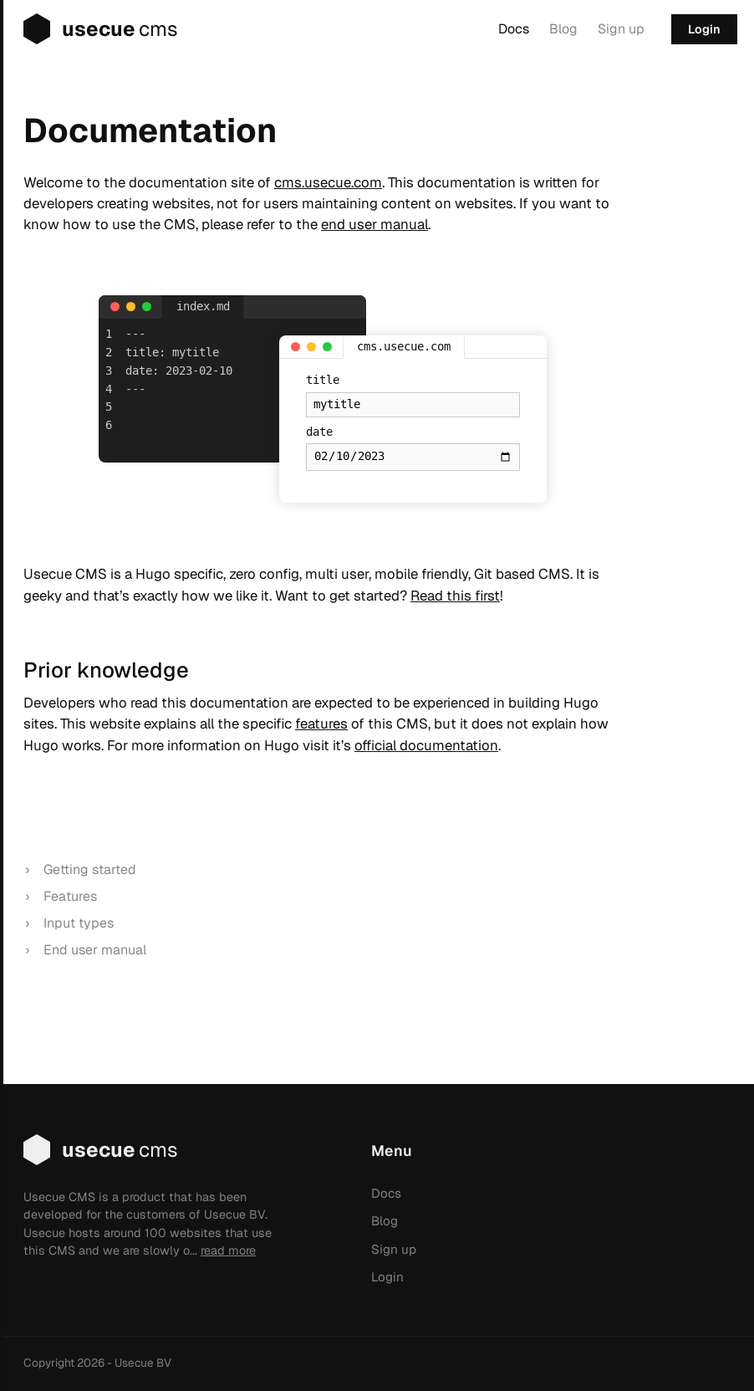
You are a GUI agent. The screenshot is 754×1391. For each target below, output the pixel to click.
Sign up (621, 29)
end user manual (374, 224)
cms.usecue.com (328, 182)
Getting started (89, 869)
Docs (513, 29)
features (321, 723)
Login (704, 29)
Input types (78, 923)
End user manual (94, 950)
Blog (563, 29)
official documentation (426, 745)
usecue (89, 29)
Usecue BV (143, 1362)
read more (228, 1250)
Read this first (455, 595)
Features (70, 896)
